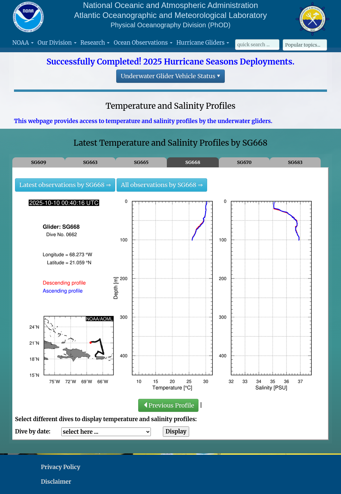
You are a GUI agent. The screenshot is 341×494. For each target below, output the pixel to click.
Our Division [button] (57, 42)
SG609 (38, 162)
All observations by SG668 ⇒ (162, 185)
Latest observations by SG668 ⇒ (65, 185)
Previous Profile (168, 405)
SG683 (295, 162)
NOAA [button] (23, 42)
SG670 (244, 162)
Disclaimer (56, 481)
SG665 (141, 162)
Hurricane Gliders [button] (202, 42)
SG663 (90, 162)
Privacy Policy (60, 467)
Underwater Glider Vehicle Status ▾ (170, 76)
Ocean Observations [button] (143, 42)
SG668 (192, 162)
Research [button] (95, 42)
